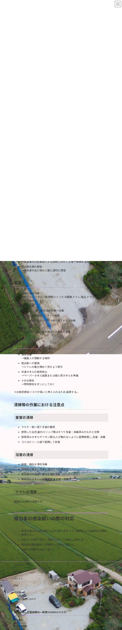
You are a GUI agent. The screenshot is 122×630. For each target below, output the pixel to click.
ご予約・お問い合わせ (25, 599)
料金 (16, 585)
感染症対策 (19, 592)
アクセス (18, 578)
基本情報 (18, 571)
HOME (17, 565)
